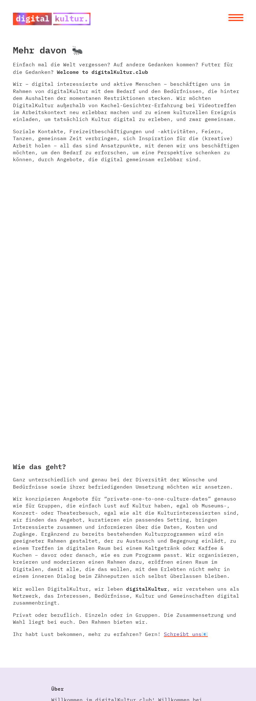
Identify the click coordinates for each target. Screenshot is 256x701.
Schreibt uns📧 (186, 634)
